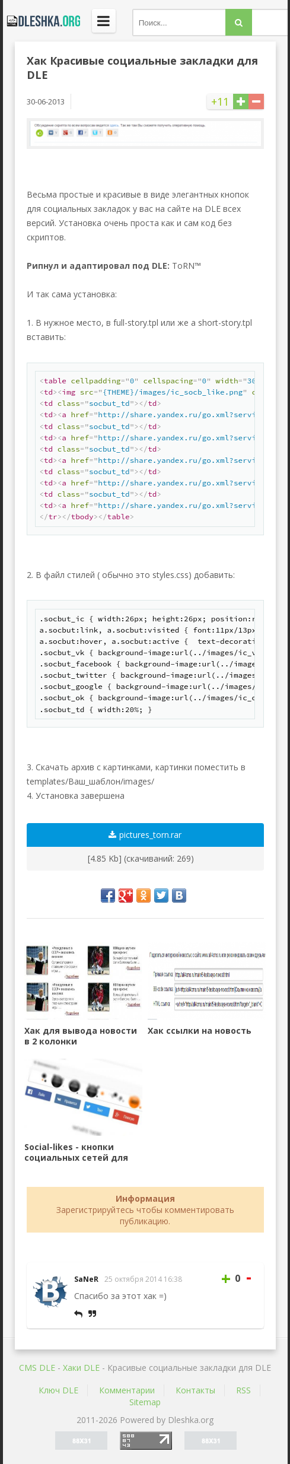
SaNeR (86, 1279)
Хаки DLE (81, 1367)
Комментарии (127, 1390)
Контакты (195, 1390)
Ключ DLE (58, 1390)
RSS (243, 1390)
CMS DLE (37, 1367)
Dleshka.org (41, 21)
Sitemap (145, 1402)
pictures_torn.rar (145, 834)
